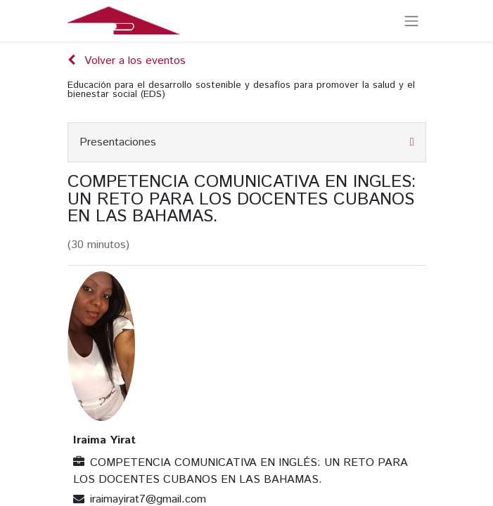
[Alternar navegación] (411, 21)
